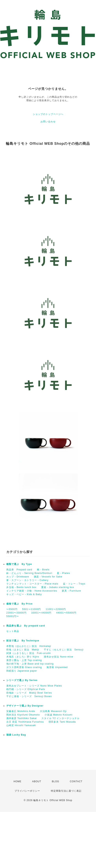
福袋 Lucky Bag (16, 734)
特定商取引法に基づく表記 (66, 791)
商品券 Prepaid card (19, 569)
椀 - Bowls (43, 569)
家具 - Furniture (71, 590)
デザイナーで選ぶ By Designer (24, 705)
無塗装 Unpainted (57, 667)
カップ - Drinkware (17, 576)
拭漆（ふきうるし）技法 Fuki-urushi (28, 653)
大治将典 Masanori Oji (53, 711)
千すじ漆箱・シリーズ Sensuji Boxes (29, 696)
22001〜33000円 (16, 612)
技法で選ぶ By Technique (22, 640)
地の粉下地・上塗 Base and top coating (30, 663)
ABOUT (36, 781)
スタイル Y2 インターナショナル (60, 718)
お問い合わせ (48, 121)
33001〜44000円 (41, 612)
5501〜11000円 (31, 609)
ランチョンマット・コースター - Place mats (32, 583)
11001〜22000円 (56, 609)
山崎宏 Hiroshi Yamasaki (21, 725)
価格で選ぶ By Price (19, 603)
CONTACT (76, 781)
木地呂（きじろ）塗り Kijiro (22, 656)
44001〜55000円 (66, 612)
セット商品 (12, 631)
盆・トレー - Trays (74, 583)
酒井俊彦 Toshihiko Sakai (21, 718)
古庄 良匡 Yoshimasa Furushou (25, 721)
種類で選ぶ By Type (19, 564)
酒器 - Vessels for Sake (48, 576)
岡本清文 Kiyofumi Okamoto (23, 714)
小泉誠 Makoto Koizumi (59, 714)
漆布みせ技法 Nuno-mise (58, 656)
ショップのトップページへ (48, 114)
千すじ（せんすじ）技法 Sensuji (63, 649)
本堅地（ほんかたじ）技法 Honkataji (28, 646)
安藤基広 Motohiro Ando (20, 711)
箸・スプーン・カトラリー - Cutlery (27, 580)
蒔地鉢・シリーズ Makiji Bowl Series (29, 692)
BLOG (55, 781)
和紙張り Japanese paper (21, 670)
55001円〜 (12, 616)
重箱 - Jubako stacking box (57, 587)
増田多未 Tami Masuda (62, 721)
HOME (17, 781)
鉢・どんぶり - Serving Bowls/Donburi (29, 573)
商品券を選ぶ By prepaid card (25, 625)
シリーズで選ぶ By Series (21, 680)
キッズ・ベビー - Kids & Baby (24, 594)
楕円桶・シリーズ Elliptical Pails (25, 689)
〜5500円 (11, 609)
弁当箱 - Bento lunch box (21, 587)
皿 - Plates (63, 573)
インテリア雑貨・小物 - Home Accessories (31, 590)
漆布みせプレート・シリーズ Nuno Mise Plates (34, 685)
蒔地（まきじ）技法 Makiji (22, 649)
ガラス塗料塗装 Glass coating (24, 667)
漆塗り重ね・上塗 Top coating (24, 660)
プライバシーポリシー (27, 791)
